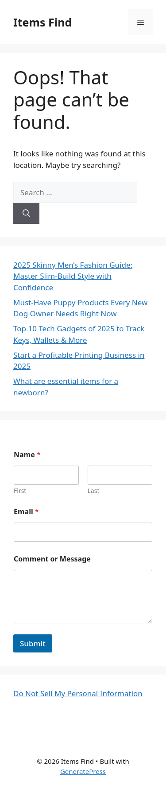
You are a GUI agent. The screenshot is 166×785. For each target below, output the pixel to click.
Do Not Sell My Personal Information (78, 693)
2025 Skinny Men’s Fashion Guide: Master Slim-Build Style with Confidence (72, 276)
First (20, 490)
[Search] (26, 213)
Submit (33, 643)
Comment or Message (52, 559)
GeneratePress (83, 771)
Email (26, 512)
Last (94, 490)
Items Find (42, 22)
